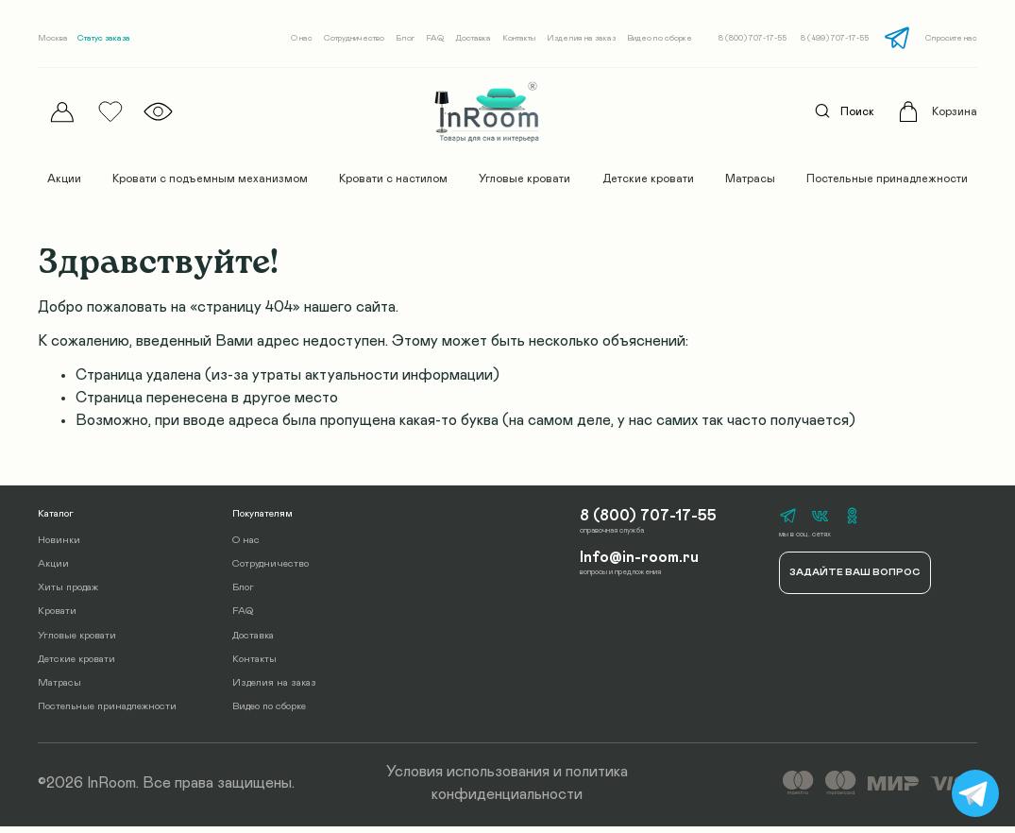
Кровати (57, 618)
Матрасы (750, 178)
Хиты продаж (68, 593)
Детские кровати (648, 178)
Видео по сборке (659, 38)
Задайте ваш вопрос (854, 580)
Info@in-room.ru (636, 562)
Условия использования (468, 779)
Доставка (473, 38)
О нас (302, 38)
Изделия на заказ (581, 38)
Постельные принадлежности (887, 178)
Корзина (954, 111)
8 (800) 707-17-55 (753, 38)
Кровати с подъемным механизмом (210, 178)
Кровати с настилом (393, 178)
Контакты (518, 38)
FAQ (435, 38)
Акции (64, 178)
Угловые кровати (524, 178)
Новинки (59, 546)
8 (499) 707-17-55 (835, 38)
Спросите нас (951, 38)
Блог (405, 38)
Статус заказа (103, 38)
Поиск (839, 111)
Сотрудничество (354, 38)
